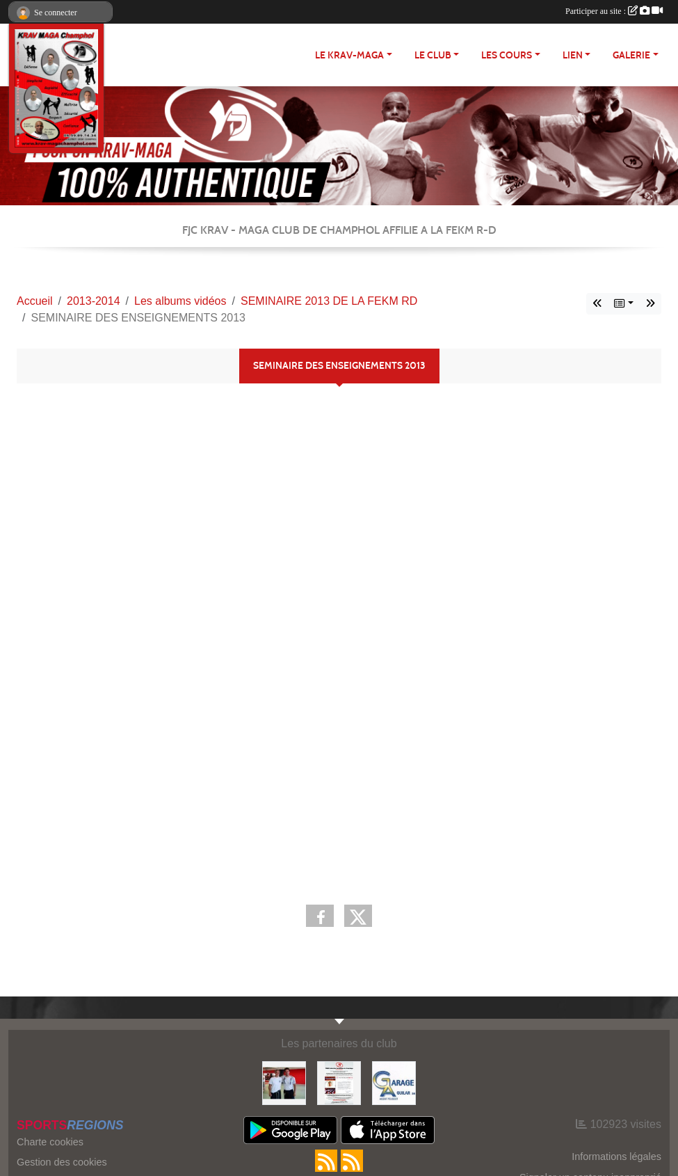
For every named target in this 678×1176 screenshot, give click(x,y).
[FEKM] (284, 1082)
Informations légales (616, 1156)
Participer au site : (614, 11)
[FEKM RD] (339, 1082)
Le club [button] (432, 55)
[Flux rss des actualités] (326, 1161)
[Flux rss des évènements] (352, 1161)
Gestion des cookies (62, 1162)
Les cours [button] (506, 55)
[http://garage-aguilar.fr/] (394, 1082)
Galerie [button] (631, 55)
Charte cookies (50, 1141)
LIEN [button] (573, 55)
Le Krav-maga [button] (349, 55)
